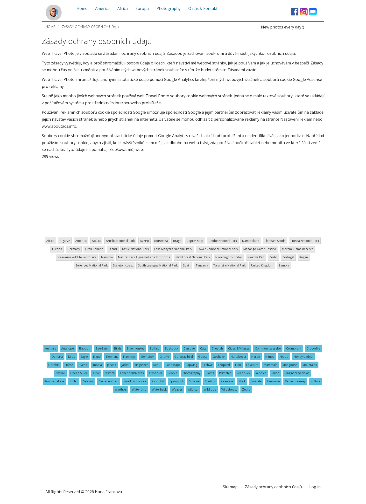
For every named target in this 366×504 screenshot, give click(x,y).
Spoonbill (157, 381)
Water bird (139, 389)
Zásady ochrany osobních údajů (273, 487)
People (172, 373)
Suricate (256, 381)
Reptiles (260, 373)
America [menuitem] (102, 8)
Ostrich (110, 373)
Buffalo (155, 348)
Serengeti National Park (92, 265)
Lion (238, 365)
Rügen (303, 257)
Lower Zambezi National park (217, 249)
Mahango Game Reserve (260, 249)
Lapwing (191, 365)
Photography (191, 373)
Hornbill (53, 365)
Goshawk (219, 357)
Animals (50, 348)
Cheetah (217, 348)
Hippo (284, 357)
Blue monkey (135, 348)
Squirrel (194, 381)
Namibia (107, 257)
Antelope (67, 348)
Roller (74, 381)
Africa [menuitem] (122, 8)
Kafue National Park (135, 249)
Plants (210, 373)
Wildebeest (229, 389)
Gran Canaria (94, 249)
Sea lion (88, 381)
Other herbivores (132, 373)
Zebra (246, 389)
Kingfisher (141, 365)
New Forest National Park (193, 257)
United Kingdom (262, 265)
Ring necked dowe (297, 373)
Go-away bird (183, 357)
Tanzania (202, 265)
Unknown (273, 381)
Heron (255, 357)
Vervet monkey (295, 381)
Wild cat (193, 389)
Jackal (125, 365)
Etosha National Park (305, 241)
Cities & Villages (239, 348)
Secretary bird (108, 381)
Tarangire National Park (229, 265)
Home (50, 26)
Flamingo (129, 357)
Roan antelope (54, 381)
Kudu (156, 365)
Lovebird (252, 365)
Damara (57, 357)
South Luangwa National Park (158, 265)
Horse (69, 365)
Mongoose (289, 365)
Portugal (288, 257)
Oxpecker (155, 373)
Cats (203, 348)
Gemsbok (147, 357)
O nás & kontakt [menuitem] (203, 8)
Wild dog (210, 389)
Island (113, 249)
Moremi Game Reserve (297, 249)
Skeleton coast (123, 265)
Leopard (224, 365)
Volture (316, 381)
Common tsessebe (268, 348)
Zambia (284, 265)
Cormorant (293, 348)
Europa (57, 249)
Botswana (161, 241)
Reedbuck (243, 373)
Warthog (121, 389)
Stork (242, 381)
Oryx (96, 373)
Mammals (270, 365)
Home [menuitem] (82, 8)
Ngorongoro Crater (228, 257)
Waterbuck (159, 389)
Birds (117, 348)
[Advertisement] (183, 196)
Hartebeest (238, 357)
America (81, 241)
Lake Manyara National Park (173, 249)
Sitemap (230, 487)
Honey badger (304, 357)
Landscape (173, 365)
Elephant (112, 357)
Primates (225, 373)
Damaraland (250, 241)
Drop (71, 357)
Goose (202, 357)
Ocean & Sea (79, 373)
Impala (97, 365)
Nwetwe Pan (255, 257)
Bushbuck (171, 348)
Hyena (82, 365)
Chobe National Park (223, 241)
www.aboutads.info (59, 126)
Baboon (84, 348)
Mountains (310, 365)
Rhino (275, 373)
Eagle (84, 357)
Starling (210, 381)
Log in (315, 487)
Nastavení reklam (296, 119)
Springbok (177, 381)
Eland (97, 357)
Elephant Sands (275, 241)
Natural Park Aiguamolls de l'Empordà (144, 257)
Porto (273, 257)
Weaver (177, 389)
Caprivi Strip (195, 241)
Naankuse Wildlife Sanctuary (76, 257)
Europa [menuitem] (142, 8)
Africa (50, 241)
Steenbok (226, 381)
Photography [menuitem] (168, 8)
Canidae (189, 348)
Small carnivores (135, 381)
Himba (269, 357)
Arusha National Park (120, 241)
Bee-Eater (102, 348)
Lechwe (208, 365)
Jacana (111, 365)
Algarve (65, 241)
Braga (177, 241)
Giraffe (164, 357)
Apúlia (96, 241)
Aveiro (144, 241)
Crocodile (313, 348)
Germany (73, 249)
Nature (60, 373)
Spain (186, 265)
